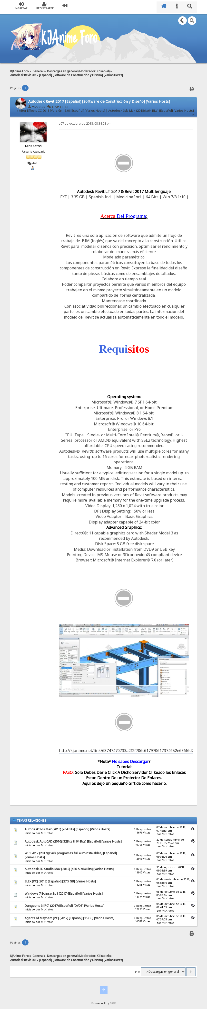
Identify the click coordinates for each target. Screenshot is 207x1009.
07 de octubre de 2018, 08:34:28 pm (85, 121)
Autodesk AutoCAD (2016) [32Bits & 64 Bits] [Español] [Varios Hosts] (73, 839)
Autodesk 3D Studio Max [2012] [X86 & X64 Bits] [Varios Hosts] (69, 867)
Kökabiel (103, 69)
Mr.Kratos (38, 104)
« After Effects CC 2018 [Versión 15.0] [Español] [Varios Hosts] (61, 108)
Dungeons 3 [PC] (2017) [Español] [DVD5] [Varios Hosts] (64, 903)
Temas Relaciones (29, 818)
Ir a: (137, 969)
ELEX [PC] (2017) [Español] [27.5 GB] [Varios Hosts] (60, 879)
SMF (113, 1001)
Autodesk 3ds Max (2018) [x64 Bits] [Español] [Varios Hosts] (67, 827)
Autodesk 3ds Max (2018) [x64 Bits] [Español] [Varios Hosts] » (151, 110)
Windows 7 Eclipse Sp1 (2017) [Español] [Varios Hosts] (64, 891)
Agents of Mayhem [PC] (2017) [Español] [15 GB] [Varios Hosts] (69, 916)
